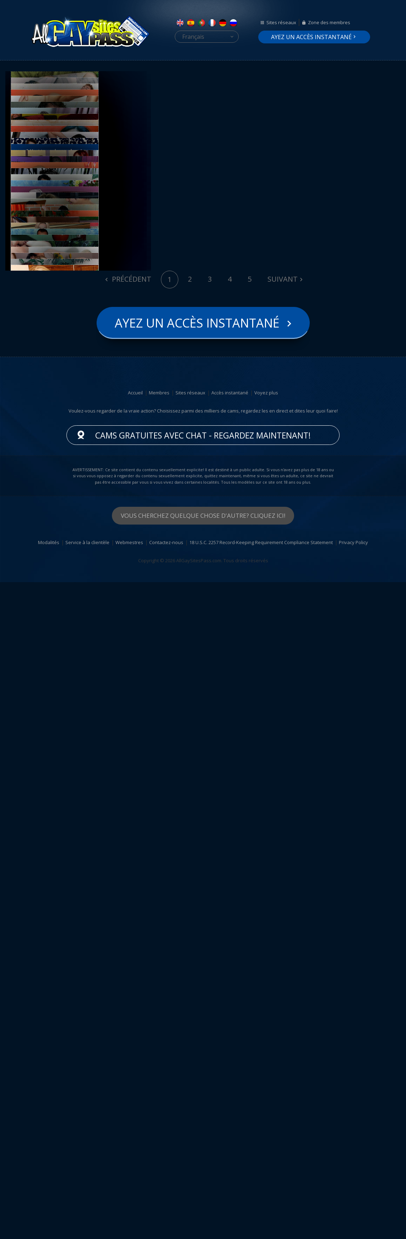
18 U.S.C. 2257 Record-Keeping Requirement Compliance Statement (261, 1199)
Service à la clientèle (87, 1199)
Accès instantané (229, 1049)
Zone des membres (329, 22)
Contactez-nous (166, 1199)
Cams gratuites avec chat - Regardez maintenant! (203, 1092)
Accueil (135, 1049)
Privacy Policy (353, 1199)
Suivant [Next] (282, 936)
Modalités (48, 1199)
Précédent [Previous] (130, 936)
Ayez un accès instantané (311, 37)
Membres (159, 1049)
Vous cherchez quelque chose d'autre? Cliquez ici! (203, 1172)
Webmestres (129, 1199)
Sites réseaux (281, 22)
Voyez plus (266, 1049)
